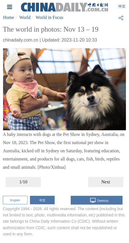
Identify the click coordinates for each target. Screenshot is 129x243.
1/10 (23, 181)
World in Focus (49, 17)
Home (8, 17)
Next (105, 181)
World (25, 17)
